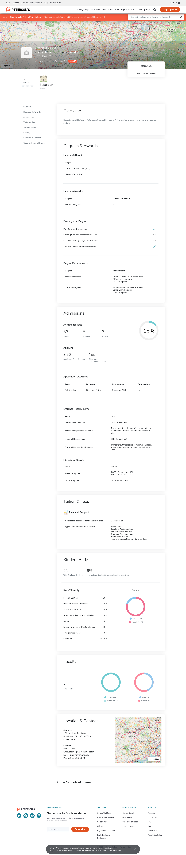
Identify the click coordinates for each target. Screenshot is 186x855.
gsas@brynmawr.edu (79, 755)
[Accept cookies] (133, 849)
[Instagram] (39, 815)
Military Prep (144, 10)
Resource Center (129, 826)
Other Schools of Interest (34, 143)
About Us (151, 813)
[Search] (154, 9)
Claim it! (72, 61)
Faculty (26, 132)
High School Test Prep (106, 831)
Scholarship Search (130, 822)
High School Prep (128, 10)
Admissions (28, 117)
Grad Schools (16, 17)
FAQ (46, 3)
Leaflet (155, 22)
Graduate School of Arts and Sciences (60, 17)
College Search (128, 813)
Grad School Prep (98, 10)
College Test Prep (104, 813)
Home (4, 17)
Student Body (29, 127)
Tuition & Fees (29, 122)
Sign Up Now (170, 9)
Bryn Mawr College (33, 17)
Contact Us (152, 817)
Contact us (55, 3)
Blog (8, 3)
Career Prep (114, 10)
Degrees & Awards (32, 112)
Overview (27, 106)
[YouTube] (32, 815)
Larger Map (7, 66)
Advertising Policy (155, 835)
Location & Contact (32, 137)
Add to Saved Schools (146, 73)
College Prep (83, 10)
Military (100, 826)
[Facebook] (25, 815)
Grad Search (127, 817)
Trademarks (152, 831)
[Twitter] (19, 815)
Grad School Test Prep (106, 817)
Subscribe (80, 829)
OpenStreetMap (168, 22)
